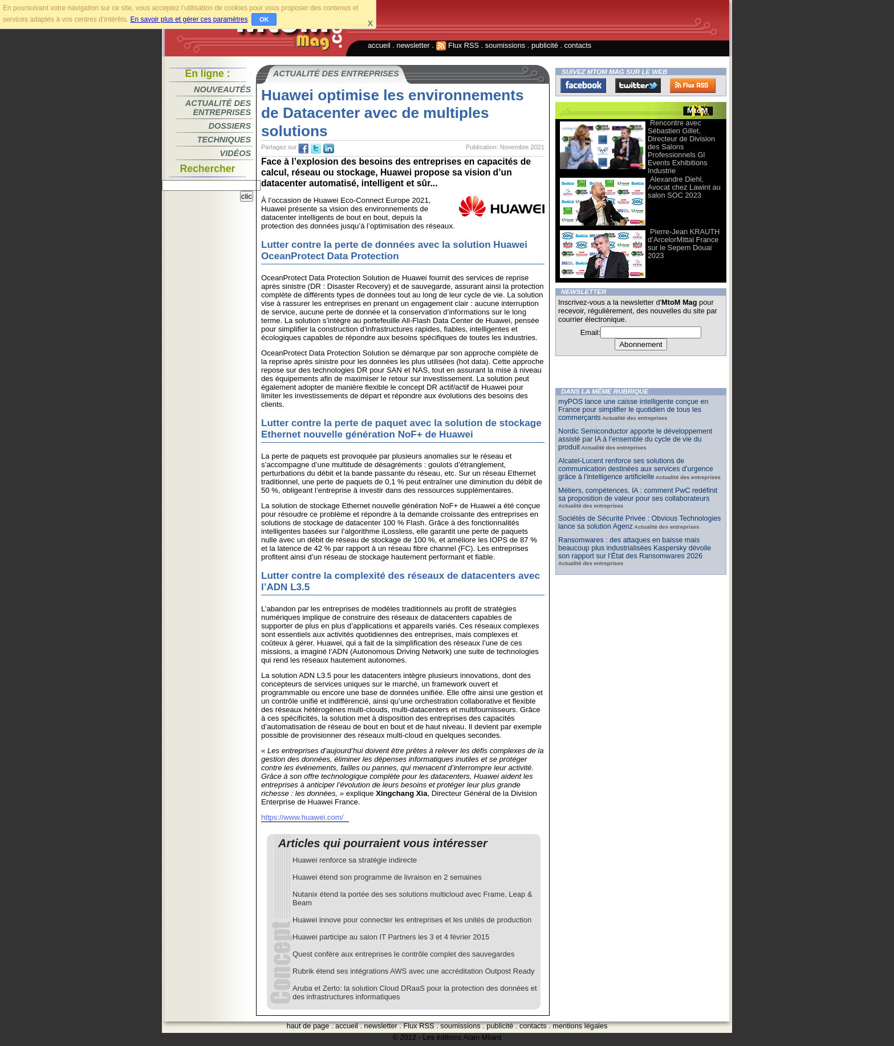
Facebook (583, 85)
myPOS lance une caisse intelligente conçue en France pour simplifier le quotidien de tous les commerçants (633, 410)
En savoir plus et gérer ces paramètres (188, 19)
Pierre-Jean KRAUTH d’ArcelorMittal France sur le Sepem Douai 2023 (684, 243)
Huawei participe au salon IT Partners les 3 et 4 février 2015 (390, 937)
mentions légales (579, 1026)
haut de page (308, 1026)
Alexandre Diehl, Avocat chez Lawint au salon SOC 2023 (684, 187)
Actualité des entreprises (218, 108)
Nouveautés (222, 89)
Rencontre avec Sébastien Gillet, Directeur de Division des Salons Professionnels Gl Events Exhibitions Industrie (681, 147)
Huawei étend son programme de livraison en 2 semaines (387, 877)
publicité (544, 45)
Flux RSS (457, 45)
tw (316, 148)
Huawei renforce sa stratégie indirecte (354, 860)
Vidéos (235, 153)
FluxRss (693, 85)
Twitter (638, 85)
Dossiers (230, 125)
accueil (379, 45)
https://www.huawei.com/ (302, 817)
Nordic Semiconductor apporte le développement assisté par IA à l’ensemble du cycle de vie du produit (635, 439)
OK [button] (264, 19)
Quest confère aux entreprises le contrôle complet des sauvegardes (403, 954)
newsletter (413, 45)
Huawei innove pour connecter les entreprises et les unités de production (411, 920)
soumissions (505, 45)
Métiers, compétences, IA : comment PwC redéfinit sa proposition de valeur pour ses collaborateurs (637, 494)
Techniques (224, 139)
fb (303, 148)
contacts (578, 45)
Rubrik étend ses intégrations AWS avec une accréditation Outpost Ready (413, 971)
